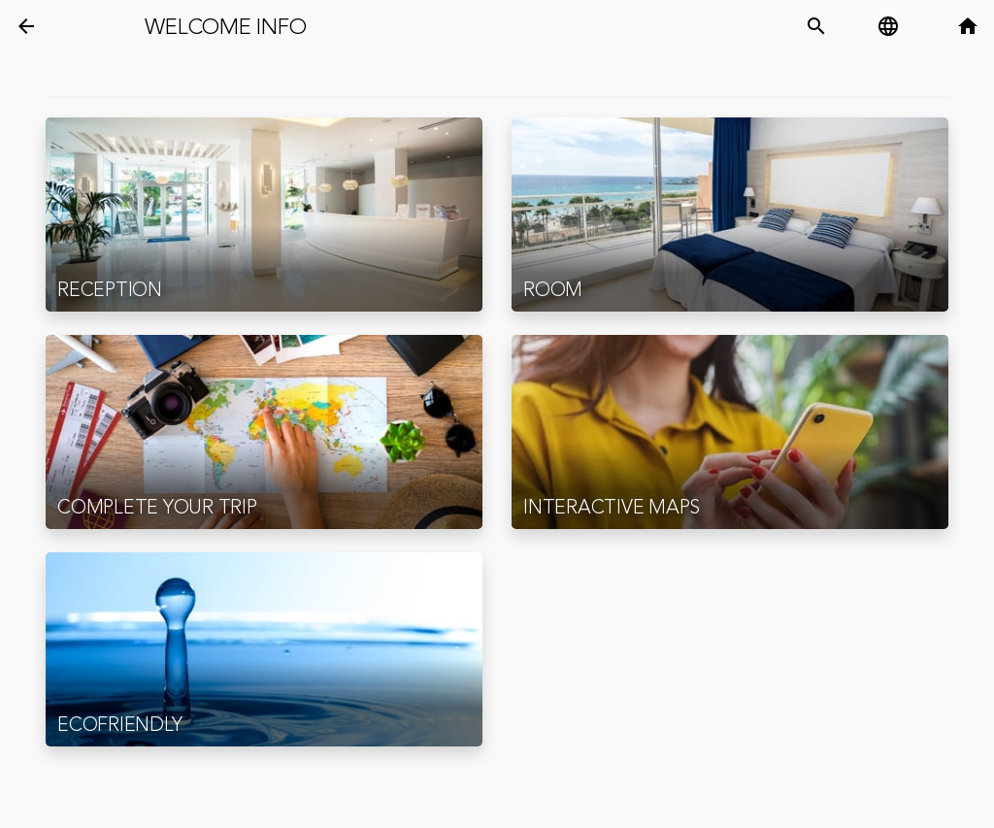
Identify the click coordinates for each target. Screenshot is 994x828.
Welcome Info (225, 27)
